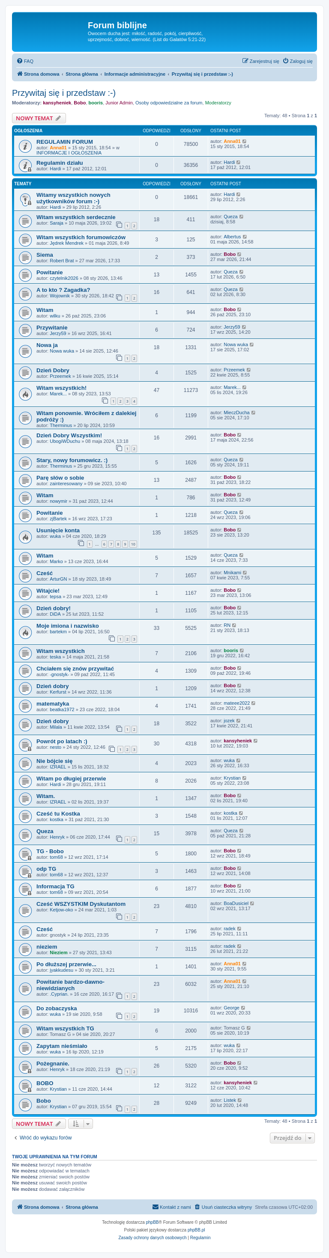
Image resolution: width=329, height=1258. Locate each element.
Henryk (57, 837)
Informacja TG (55, 886)
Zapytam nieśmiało (61, 1046)
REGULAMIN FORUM (64, 142)
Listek (230, 1100)
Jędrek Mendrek (67, 243)
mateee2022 (237, 703)
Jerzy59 (58, 333)
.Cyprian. (59, 994)
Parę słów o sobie (60, 478)
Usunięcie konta (58, 530)
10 (133, 544)
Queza (230, 216)
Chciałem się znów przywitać (75, 668)
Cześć (44, 573)
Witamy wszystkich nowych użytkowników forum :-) (73, 198)
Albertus (232, 236)
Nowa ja (47, 345)
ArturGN (58, 579)
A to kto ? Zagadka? (63, 290)
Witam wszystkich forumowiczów (81, 237)
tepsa (55, 596)
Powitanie (49, 272)
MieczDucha (237, 412)
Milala (56, 727)
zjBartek (58, 518)
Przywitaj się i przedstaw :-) (64, 93)
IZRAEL (58, 766)
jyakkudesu (61, 970)
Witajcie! (48, 590)
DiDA (55, 614)
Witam (44, 310)
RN (227, 625)
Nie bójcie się (54, 761)
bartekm (58, 631)
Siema (44, 255)
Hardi (55, 168)
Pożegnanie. (52, 1063)
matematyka (52, 703)
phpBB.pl (196, 1230)
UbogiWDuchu (65, 441)
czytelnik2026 (64, 278)
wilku (55, 315)
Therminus (61, 425)
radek (230, 928)
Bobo (80, 102)
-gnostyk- (59, 674)
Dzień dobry (52, 686)
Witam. (45, 796)
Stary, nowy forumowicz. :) (72, 460)
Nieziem (59, 952)
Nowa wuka (62, 350)
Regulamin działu (59, 163)
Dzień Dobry (52, 370)
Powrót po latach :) (61, 741)
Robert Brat (62, 260)
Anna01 (58, 147)
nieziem (46, 947)
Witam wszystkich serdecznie (76, 217)
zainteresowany (66, 483)
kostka (56, 819)
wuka (55, 536)
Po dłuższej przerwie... (66, 964)
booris (96, 102)
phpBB (152, 1222)
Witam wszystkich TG (65, 1028)
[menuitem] (24, 61)
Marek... (58, 393)
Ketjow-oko (61, 909)
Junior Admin (119, 102)
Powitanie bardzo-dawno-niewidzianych (70, 985)
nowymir (58, 501)
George (231, 1007)
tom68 (56, 857)
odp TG (46, 869)
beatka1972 (62, 709)
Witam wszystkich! (61, 388)
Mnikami (232, 572)
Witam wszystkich (60, 651)
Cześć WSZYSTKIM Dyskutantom (81, 904)
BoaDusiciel (236, 903)
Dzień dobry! (53, 608)
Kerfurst (58, 691)
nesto (55, 747)
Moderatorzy (218, 102)
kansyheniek (57, 102)
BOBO (45, 1083)
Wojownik (60, 295)
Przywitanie (52, 327)
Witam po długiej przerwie (71, 778)
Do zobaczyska (56, 1008)
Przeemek (60, 376)
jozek (229, 720)
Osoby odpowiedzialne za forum (169, 102)
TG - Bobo (50, 851)
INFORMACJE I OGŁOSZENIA (69, 152)
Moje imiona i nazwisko (67, 626)
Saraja (56, 222)
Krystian (232, 777)
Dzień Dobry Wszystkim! (69, 435)
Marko (56, 561)
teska (55, 656)
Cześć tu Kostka (58, 813)
